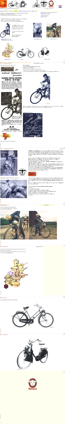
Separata (42, 12)
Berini (21, 59)
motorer (8, 9)
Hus (39, 246)
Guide (42, 13)
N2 (0, 42)
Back (42, 16)
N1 (0, 22)
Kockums (5, 59)
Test (60, 148)
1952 (5, 147)
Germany (42, 15)
